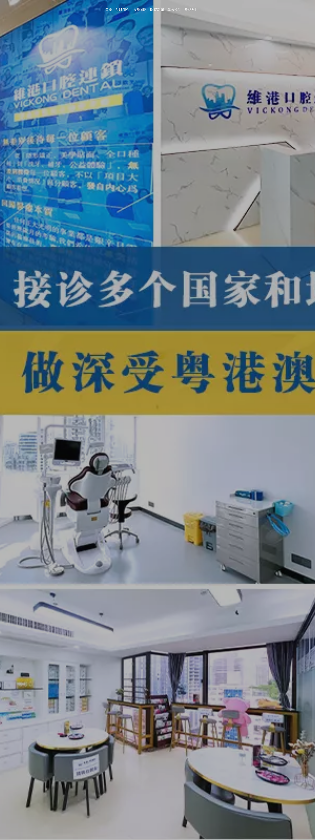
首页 (218, 10)
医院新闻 (263, 10)
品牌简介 (231, 10)
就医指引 (279, 10)
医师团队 (247, 10)
